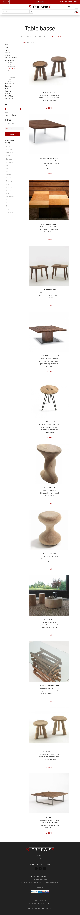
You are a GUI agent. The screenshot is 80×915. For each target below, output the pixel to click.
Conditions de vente (40, 880)
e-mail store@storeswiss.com (40, 859)
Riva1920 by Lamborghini (9, 97)
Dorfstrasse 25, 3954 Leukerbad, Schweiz (40, 856)
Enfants (7, 52)
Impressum (39, 887)
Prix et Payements (40, 885)
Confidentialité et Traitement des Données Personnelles (40, 882)
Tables (7, 50)
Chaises (7, 47)
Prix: (6, 112)
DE (4, 2)
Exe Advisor (49, 908)
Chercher (5, 12)
